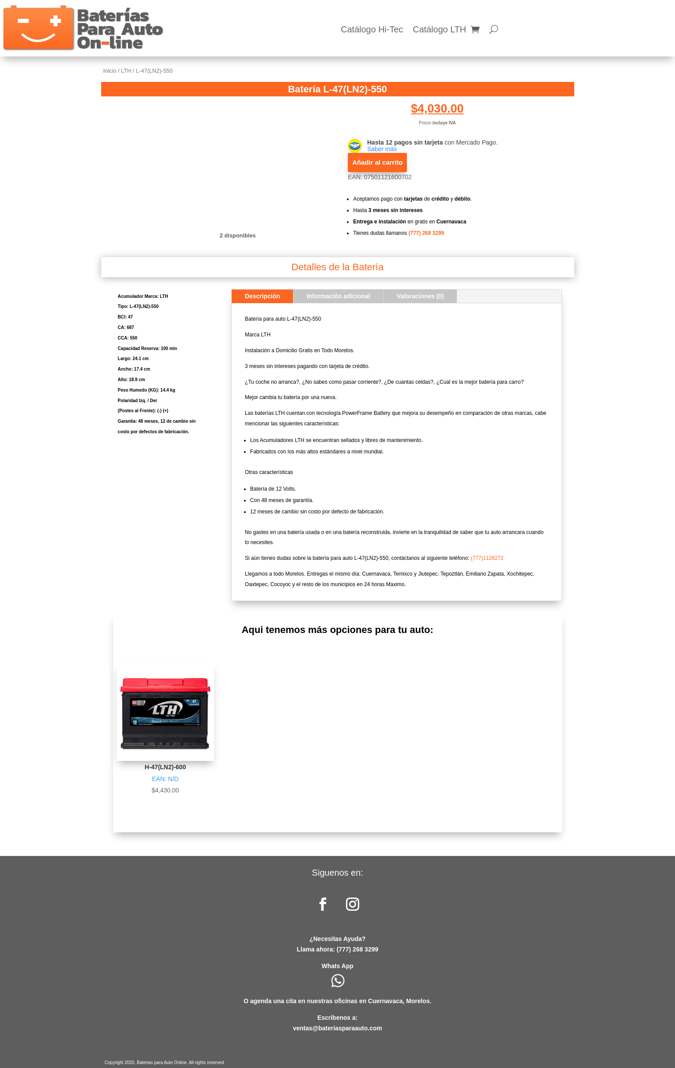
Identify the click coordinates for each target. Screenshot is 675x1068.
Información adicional (338, 296)
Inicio (110, 70)
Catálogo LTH (439, 30)
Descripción (262, 296)
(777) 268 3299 (426, 233)
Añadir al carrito (377, 162)
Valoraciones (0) (420, 296)
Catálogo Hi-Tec (372, 30)
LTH (126, 70)
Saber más (382, 148)
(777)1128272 (487, 558)
